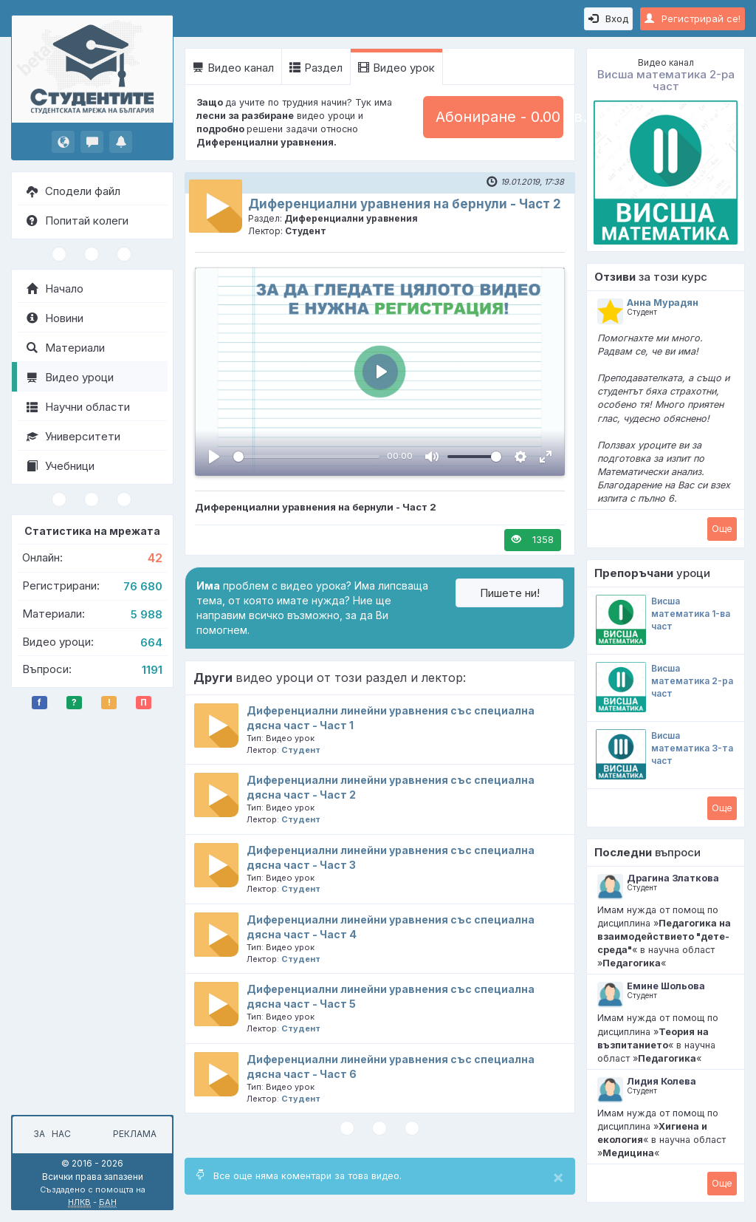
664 (151, 642)
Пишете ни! (510, 593)
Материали (66, 348)
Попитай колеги (77, 221)
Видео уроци (70, 377)
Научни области (78, 407)
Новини (55, 318)
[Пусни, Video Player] (214, 456)
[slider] (306, 456)
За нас (50, 1133)
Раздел (316, 68)
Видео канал (233, 68)
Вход (608, 18)
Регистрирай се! (692, 18)
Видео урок (396, 68)
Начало (55, 288)
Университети (73, 436)
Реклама (135, 1133)
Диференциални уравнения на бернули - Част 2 (404, 204)
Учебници (60, 466)
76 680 (142, 586)
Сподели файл (73, 191)
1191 (152, 670)
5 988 (146, 614)
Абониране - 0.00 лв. (499, 117)
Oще (722, 528)
